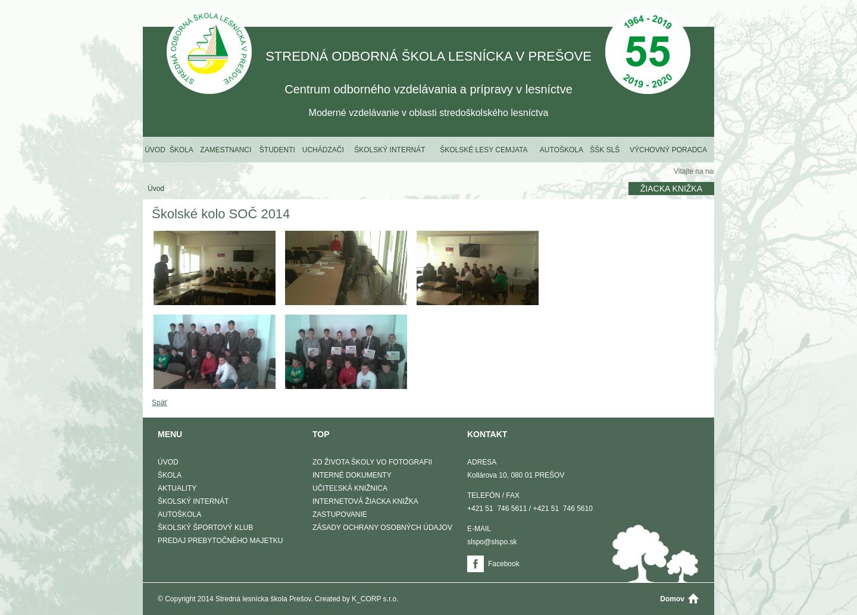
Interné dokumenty (352, 475)
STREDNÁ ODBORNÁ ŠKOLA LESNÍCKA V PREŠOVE (209, 52)
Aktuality (177, 488)
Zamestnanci (225, 150)
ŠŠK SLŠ (605, 150)
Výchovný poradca (668, 150)
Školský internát (389, 150)
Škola (181, 150)
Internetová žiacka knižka (365, 501)
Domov (672, 599)
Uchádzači (323, 150)
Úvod (155, 150)
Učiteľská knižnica (349, 488)
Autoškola (561, 150)
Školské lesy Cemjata (483, 150)
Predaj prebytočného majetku (220, 540)
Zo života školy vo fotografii (372, 462)
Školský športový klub (205, 527)
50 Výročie (647, 52)
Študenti (277, 150)
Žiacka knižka (671, 188)
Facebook (504, 564)
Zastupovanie (339, 514)
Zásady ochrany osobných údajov (382, 527)
